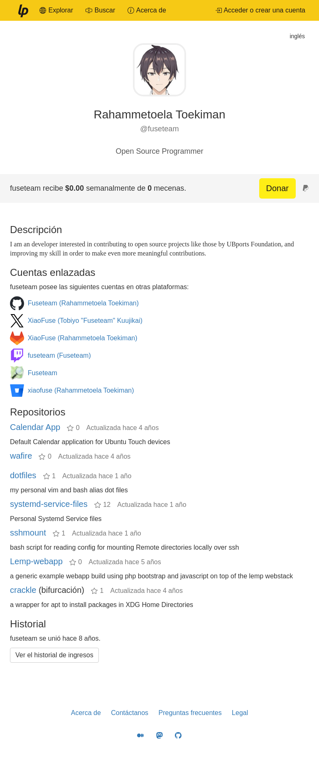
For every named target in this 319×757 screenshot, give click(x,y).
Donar (277, 188)
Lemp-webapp (36, 561)
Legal (240, 712)
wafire (21, 455)
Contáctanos (129, 712)
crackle (23, 590)
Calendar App (35, 427)
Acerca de (86, 712)
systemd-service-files (49, 504)
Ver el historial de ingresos (54, 655)
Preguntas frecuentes (190, 712)
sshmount (28, 532)
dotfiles (23, 475)
